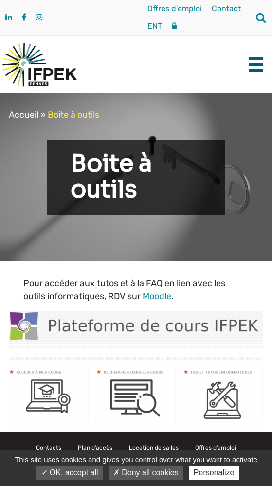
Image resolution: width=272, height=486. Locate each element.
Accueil (23, 114)
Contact (226, 8)
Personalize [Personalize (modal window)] (214, 472)
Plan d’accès (95, 447)
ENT (154, 26)
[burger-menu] (256, 64)
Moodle (157, 296)
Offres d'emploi (174, 8)
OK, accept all (69, 472)
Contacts (48, 447)
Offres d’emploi (215, 447)
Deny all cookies (146, 472)
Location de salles (154, 447)
